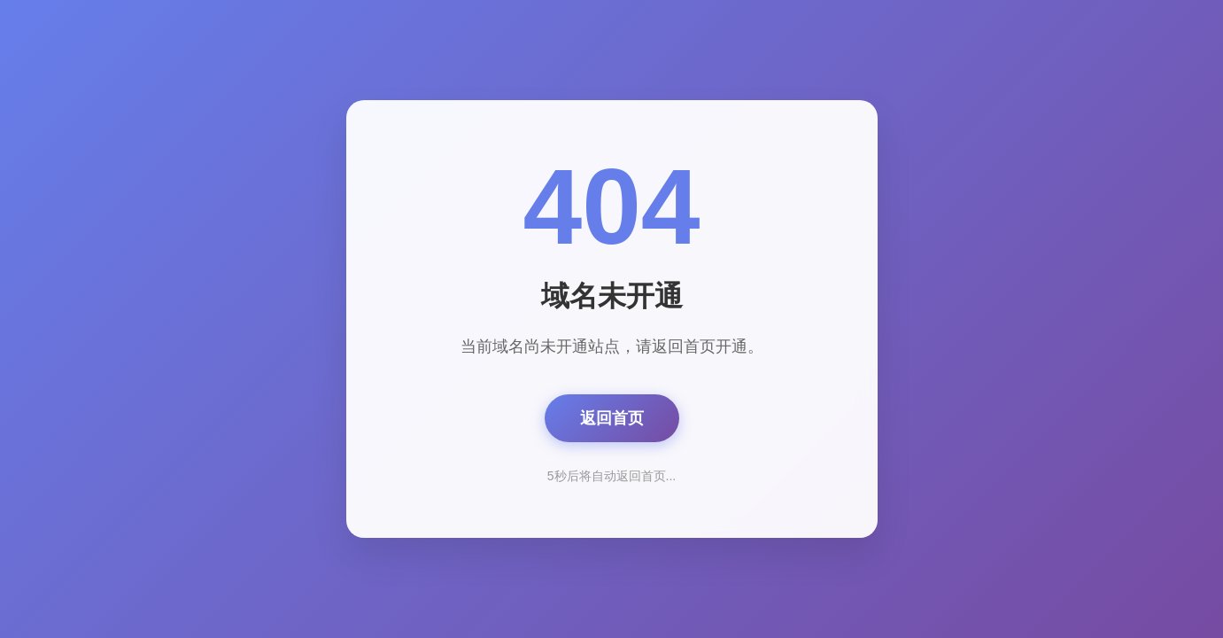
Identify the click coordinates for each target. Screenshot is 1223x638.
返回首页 (612, 418)
